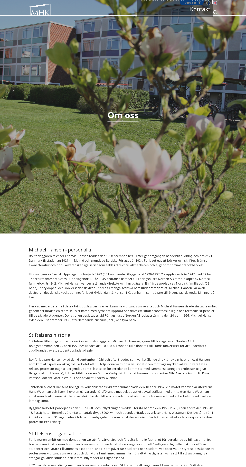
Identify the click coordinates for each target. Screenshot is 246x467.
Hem (75, 12)
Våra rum (135, 12)
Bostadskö (116, 12)
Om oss (181, 12)
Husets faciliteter (159, 12)
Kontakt (197, 12)
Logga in (190, 3)
